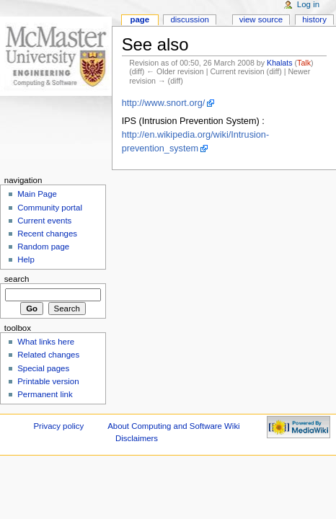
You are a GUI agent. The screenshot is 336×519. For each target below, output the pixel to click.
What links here (45, 341)
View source (261, 19)
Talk (304, 62)
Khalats (280, 62)
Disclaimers (136, 438)
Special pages (43, 368)
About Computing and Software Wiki (173, 426)
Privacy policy (58, 426)
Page (139, 19)
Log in (308, 4)
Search (17, 279)
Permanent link (44, 394)
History (314, 19)
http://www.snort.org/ (163, 103)
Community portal (49, 207)
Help (26, 259)
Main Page (37, 194)
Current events (44, 220)
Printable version (48, 381)
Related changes (48, 354)
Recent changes (47, 233)
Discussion (189, 19)
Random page (43, 246)
